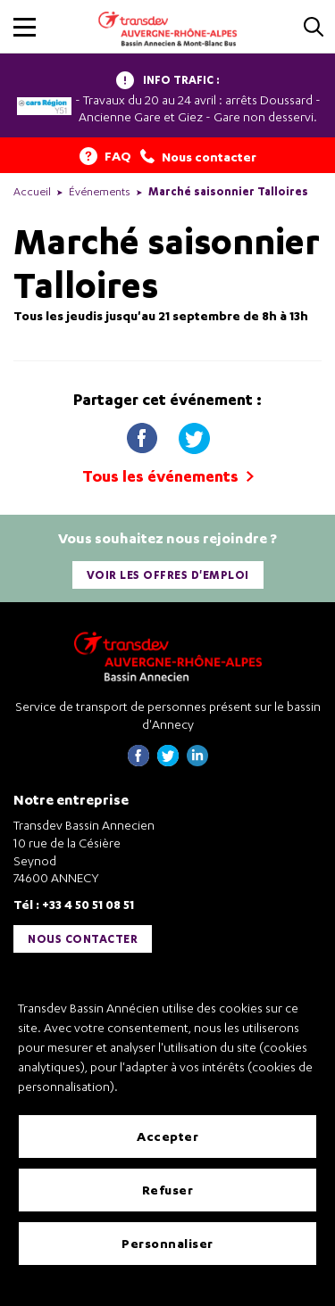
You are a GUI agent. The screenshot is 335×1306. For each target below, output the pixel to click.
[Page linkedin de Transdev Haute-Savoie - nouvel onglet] (197, 761)
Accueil (32, 191)
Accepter (167, 1136)
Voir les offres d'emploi (168, 575)
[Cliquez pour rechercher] (313, 28)
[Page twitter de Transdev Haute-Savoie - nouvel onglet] (168, 761)
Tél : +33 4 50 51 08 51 (73, 904)
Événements (99, 191)
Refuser (168, 1189)
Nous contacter (83, 939)
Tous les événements (168, 476)
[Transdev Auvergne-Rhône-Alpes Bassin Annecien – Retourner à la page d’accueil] (168, 656)
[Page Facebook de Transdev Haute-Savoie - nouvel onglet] (138, 761)
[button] (24, 27)
